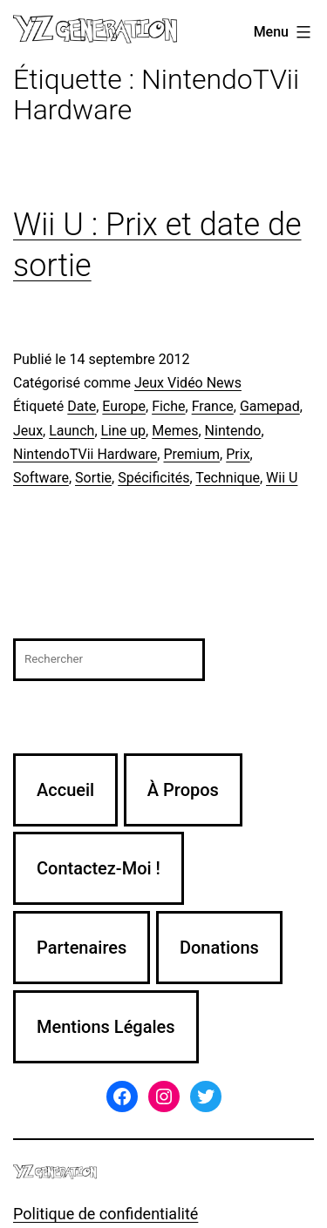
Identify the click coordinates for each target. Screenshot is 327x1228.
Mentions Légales (106, 1026)
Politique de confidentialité (105, 1213)
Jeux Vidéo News (188, 382)
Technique (227, 477)
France (213, 406)
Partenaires (81, 947)
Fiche (168, 406)
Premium (191, 454)
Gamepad (270, 406)
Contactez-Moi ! (98, 868)
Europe (124, 406)
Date (81, 406)
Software (41, 477)
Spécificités (153, 477)
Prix (237, 454)
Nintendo (233, 430)
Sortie (93, 477)
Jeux (28, 430)
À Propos (183, 789)
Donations (219, 947)
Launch (71, 430)
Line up (123, 430)
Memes (175, 430)
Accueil (65, 789)
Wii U (281, 477)
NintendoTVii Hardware (85, 454)
